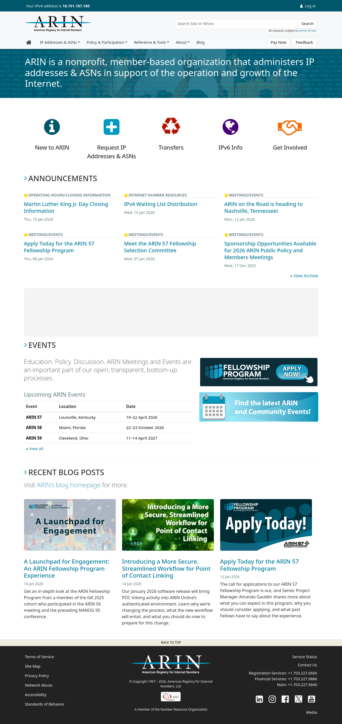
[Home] (56, 25)
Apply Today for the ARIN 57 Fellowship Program (59, 247)
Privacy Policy (37, 675)
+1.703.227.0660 (302, 673)
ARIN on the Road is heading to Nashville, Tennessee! (263, 207)
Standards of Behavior (45, 704)
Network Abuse (38, 685)
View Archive (305, 276)
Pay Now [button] (278, 42)
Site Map (33, 666)
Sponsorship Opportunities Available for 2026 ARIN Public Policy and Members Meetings (270, 250)
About (181, 42)
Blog (200, 42)
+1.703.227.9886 (302, 678)
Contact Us (307, 664)
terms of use (307, 30)
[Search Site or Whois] (236, 23)
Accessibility (35, 694)
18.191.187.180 (76, 5)
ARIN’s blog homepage (69, 484)
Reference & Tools (150, 42)
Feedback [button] (304, 42)
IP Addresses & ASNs (58, 42)
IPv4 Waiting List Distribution (161, 204)
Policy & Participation (105, 42)
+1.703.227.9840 (302, 684)
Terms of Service (39, 656)
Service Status (304, 656)
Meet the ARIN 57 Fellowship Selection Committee (160, 247)
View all (36, 448)
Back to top (171, 642)
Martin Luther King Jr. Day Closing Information (66, 207)
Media (311, 712)
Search (307, 23)
